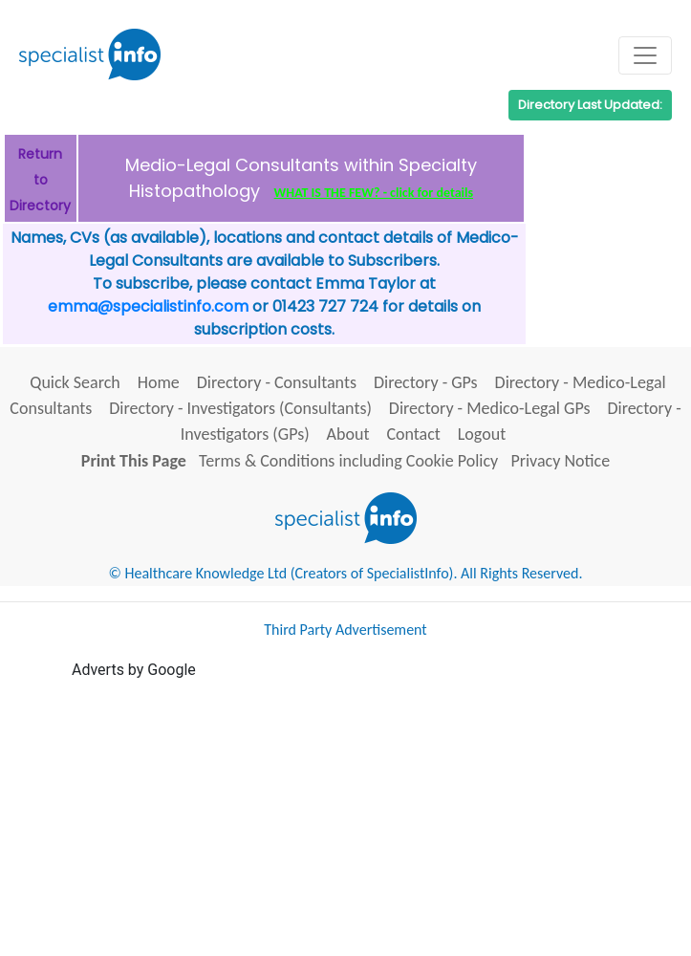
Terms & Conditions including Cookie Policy (348, 460)
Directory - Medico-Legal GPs (490, 408)
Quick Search (75, 382)
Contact (413, 434)
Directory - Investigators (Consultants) (240, 408)
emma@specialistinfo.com (148, 306)
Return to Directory (40, 179)
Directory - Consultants (276, 382)
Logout (482, 434)
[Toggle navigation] (645, 55)
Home (159, 382)
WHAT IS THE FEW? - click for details (373, 193)
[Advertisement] (381, 815)
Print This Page (133, 460)
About (348, 434)
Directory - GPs (426, 382)
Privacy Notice (560, 460)
